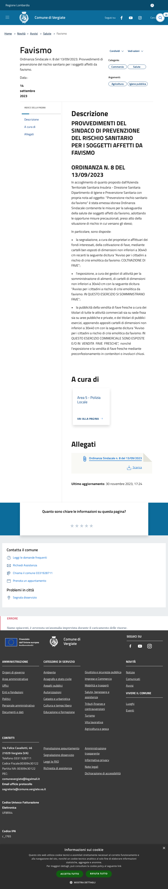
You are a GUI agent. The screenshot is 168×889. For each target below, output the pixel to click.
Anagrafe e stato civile (58, 679)
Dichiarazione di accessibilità (103, 773)
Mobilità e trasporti (97, 685)
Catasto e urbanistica (57, 699)
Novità (21, 33)
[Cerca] (160, 17)
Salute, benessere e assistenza (97, 694)
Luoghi (130, 704)
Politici (6, 699)
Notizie (130, 672)
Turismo (90, 715)
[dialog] (84, 866)
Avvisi (34, 33)
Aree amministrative (15, 679)
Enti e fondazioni (12, 692)
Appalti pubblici (53, 685)
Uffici (5, 685)
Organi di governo (13, 672)
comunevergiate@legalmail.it (21, 779)
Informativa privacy (97, 760)
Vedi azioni (136, 51)
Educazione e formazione (59, 712)
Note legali (91, 766)
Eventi (130, 710)
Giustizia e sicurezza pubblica (103, 672)
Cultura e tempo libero (58, 705)
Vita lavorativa (94, 722)
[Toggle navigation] (7, 17)
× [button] (163, 848)
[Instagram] (138, 17)
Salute (47, 33)
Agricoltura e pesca (97, 729)
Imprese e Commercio (98, 679)
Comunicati (133, 679)
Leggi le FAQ (51, 761)
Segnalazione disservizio (59, 755)
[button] (84, 882)
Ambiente (50, 672)
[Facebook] (120, 17)
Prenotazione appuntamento (61, 748)
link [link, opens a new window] (119, 866)
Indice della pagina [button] (35, 107)
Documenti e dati (13, 712)
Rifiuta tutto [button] (99, 873)
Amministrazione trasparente (95, 751)
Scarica (134, 467)
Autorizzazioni (52, 692)
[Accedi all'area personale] (152, 5)
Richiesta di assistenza (58, 768)
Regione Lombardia (18, 5)
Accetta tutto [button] (69, 873)
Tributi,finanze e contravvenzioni (95, 706)
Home (8, 33)
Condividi (117, 51)
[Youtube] (129, 17)
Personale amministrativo (18, 705)
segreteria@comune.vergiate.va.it (24, 789)
